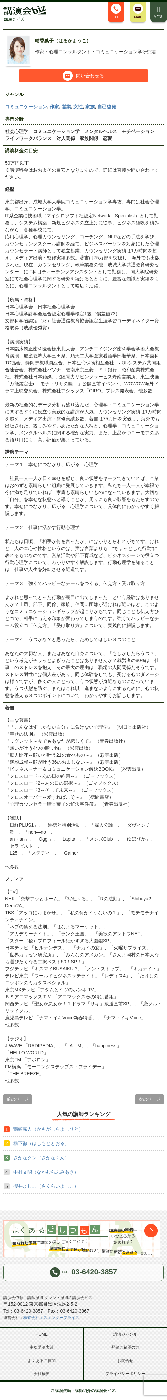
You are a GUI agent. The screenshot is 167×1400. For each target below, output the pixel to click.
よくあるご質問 (42, 1360)
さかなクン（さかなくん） (41, 1157)
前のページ (17, 1099)
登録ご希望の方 (125, 1347)
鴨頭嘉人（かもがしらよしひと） (48, 1129)
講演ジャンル (125, 1334)
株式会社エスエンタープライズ (51, 1317)
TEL (116, 11)
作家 (54, 106)
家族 (90, 106)
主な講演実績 (42, 1347)
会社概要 (42, 1373)
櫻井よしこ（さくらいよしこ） (46, 1186)
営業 (66, 106)
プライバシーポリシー (125, 1373)
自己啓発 (106, 106)
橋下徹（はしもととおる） (41, 1143)
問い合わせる (83, 76)
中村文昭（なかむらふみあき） (46, 1172)
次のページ (149, 1099)
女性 (78, 106)
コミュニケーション (26, 106)
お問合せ (125, 1360)
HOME (42, 1334)
